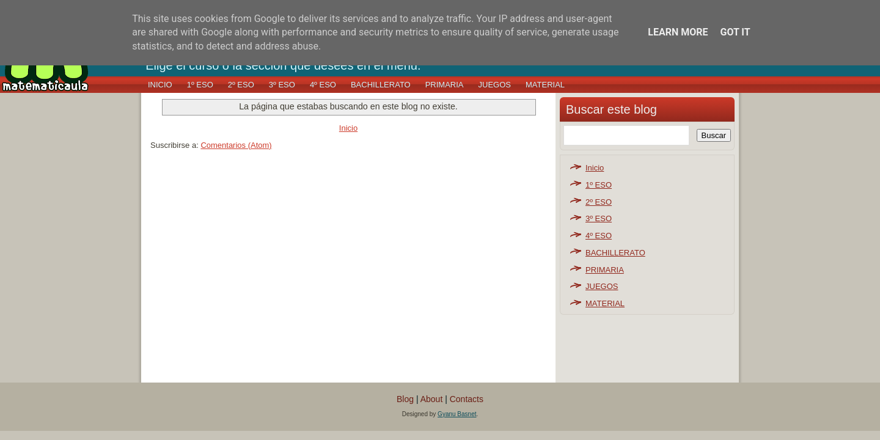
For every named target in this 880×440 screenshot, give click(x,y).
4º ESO (323, 84)
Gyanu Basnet (457, 414)
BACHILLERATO (381, 84)
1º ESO (200, 84)
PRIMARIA (444, 84)
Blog (405, 399)
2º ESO (241, 84)
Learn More (678, 32)
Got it (735, 32)
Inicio (160, 84)
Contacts (466, 399)
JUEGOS (495, 84)
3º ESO (282, 84)
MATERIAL (545, 84)
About (431, 399)
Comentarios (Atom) (235, 145)
